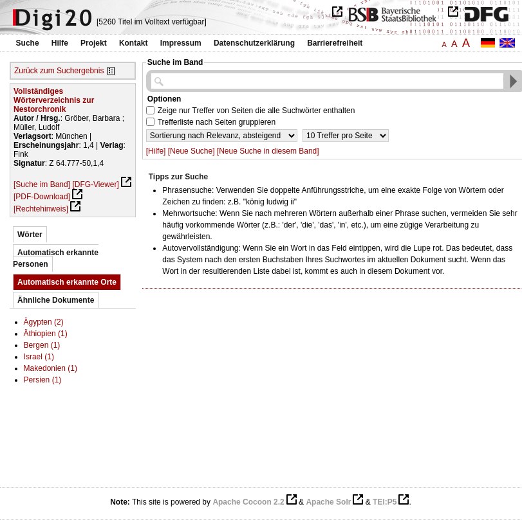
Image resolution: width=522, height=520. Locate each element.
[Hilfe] (156, 151)
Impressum (180, 43)
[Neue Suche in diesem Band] (268, 151)
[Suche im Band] (42, 184)
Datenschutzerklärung (254, 43)
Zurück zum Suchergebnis (59, 70)
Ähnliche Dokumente (55, 300)
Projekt (93, 43)
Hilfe (59, 43)
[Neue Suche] (191, 151)
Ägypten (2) (44, 322)
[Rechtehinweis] (41, 208)
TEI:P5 (384, 502)
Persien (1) (43, 379)
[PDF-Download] (42, 196)
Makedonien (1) (50, 368)
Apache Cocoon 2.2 (248, 502)
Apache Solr (328, 502)
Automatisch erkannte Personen (55, 258)
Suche (27, 43)
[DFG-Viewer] (95, 184)
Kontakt (133, 43)
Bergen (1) (42, 345)
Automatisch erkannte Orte (67, 282)
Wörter (29, 234)
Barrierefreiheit (334, 43)
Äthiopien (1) (46, 333)
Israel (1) (39, 356)
